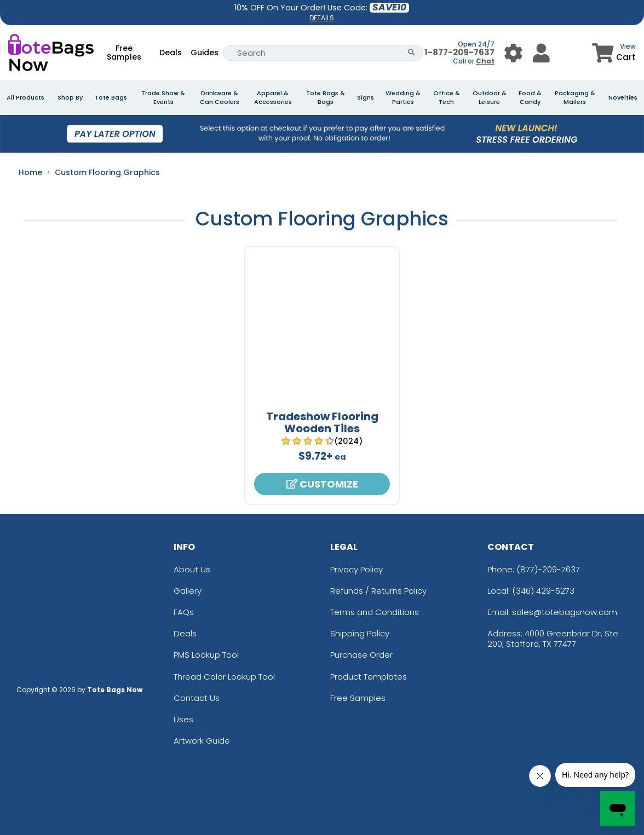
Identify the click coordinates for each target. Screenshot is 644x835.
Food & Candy (530, 97)
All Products (25, 97)
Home (30, 172)
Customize (322, 484)
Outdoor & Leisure (490, 97)
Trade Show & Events (163, 97)
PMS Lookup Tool (206, 654)
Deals (170, 52)
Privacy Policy (356, 569)
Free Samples (124, 52)
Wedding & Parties (403, 97)
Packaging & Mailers (575, 97)
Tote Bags (111, 97)
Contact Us (197, 698)
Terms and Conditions (374, 612)
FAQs (184, 612)
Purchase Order (361, 654)
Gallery (188, 590)
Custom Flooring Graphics (107, 172)
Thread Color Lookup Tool (224, 676)
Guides (205, 52)
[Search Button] (411, 53)
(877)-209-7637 (548, 569)
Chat (485, 61)
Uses (183, 719)
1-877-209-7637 (459, 52)
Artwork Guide (202, 740)
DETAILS (321, 17)
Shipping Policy (359, 633)
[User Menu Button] (513, 53)
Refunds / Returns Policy (378, 590)
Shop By (70, 97)
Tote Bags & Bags (325, 97)
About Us (192, 569)
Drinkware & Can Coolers (219, 97)
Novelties (622, 97)
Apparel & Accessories (273, 97)
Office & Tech (446, 97)
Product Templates (368, 676)
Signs (365, 97)
